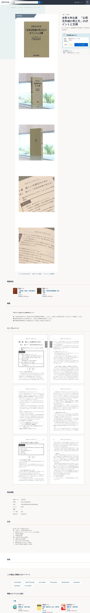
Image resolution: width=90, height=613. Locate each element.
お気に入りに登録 (36, 273)
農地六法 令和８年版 (24, 607)
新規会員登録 (76, 2)
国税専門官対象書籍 (29, 582)
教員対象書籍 (77, 582)
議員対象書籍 (17, 585)
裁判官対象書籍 (17, 582)
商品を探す (14, 7)
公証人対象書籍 (27, 585)
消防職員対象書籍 (65, 582)
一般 (14, 601)
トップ (8, 7)
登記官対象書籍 (42, 582)
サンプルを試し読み (24, 273)
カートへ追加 (81, 44)
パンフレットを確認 (48, 273)
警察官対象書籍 (53, 582)
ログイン (82, 2)
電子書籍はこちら (75, 51)
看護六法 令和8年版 (72, 607)
